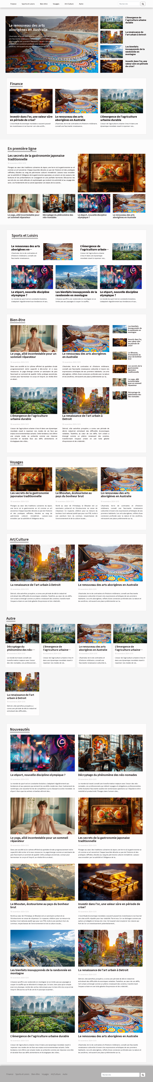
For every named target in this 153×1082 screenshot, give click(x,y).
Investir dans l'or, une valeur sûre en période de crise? (136, 64)
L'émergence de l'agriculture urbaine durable (135, 20)
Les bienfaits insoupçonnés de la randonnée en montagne (135, 50)
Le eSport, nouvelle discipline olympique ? (92, 216)
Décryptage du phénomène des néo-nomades (58, 216)
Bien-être (43, 4)
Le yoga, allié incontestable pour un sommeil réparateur (23, 216)
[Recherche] (129, 4)
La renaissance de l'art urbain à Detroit (135, 33)
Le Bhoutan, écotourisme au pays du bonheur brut (134, 355)
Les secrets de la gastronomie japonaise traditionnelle (36, 157)
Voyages (56, 4)
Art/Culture (69, 4)
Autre (81, 4)
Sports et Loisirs (28, 4)
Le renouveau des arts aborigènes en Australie (28, 27)
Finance (13, 4)
